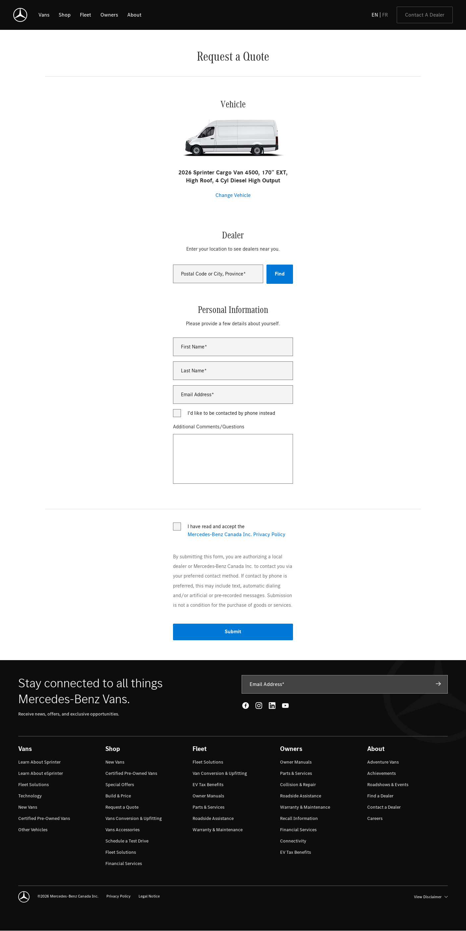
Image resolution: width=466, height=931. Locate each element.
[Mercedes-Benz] (20, 15)
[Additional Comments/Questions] (233, 459)
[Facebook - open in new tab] (246, 706)
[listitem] (44, 15)
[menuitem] (39, 762)
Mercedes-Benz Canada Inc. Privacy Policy (236, 534)
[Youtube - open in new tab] (285, 706)
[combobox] (218, 274)
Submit (233, 632)
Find (280, 274)
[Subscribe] (438, 684)
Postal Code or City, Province (212, 274)
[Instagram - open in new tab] (259, 706)
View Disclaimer (431, 897)
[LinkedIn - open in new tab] (272, 706)
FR (385, 14)
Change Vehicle (233, 195)
